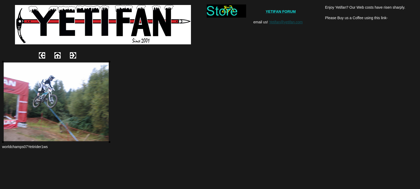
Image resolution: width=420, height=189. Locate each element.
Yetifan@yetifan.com (286, 22)
